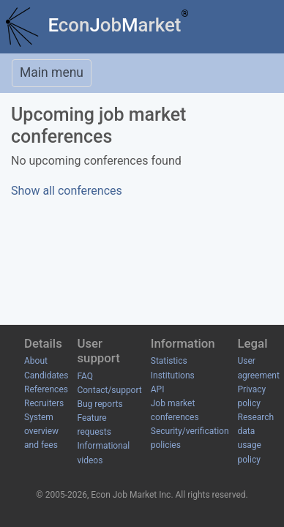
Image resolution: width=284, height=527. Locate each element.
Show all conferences (66, 191)
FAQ (85, 376)
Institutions (173, 375)
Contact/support (109, 390)
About (36, 361)
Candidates (46, 375)
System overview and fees (41, 431)
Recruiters (44, 403)
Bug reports (99, 404)
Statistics (169, 361)
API (158, 389)
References (46, 389)
